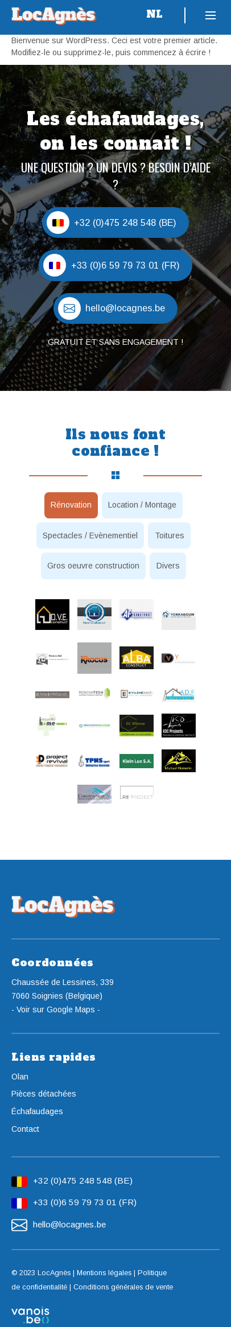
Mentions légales (104, 1273)
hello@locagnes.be (69, 1224)
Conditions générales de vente (123, 1287)
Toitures (169, 535)
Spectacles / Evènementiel (90, 535)
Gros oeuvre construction (93, 565)
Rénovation (71, 504)
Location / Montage (142, 504)
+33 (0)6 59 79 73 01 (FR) (85, 1202)
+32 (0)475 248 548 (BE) (83, 1180)
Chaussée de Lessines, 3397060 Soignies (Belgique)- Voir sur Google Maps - (62, 996)
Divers (168, 565)
